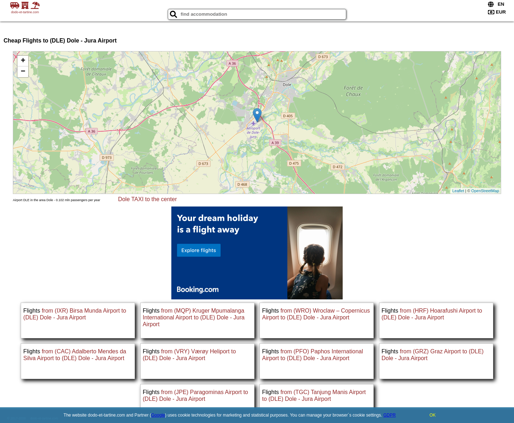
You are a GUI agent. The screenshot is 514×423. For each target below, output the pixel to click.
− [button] (23, 71)
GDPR (389, 415)
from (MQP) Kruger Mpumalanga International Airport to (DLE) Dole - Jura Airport (194, 317)
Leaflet (458, 191)
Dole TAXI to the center (147, 199)
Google (158, 415)
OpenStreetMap (485, 191)
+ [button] (23, 61)
